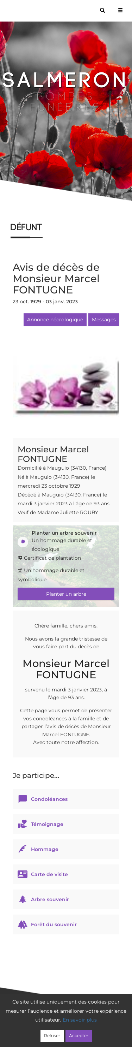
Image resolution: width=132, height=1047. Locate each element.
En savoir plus (80, 1020)
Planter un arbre (66, 594)
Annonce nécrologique (55, 319)
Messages (104, 319)
